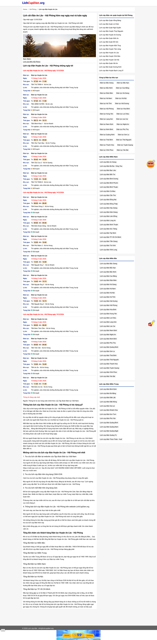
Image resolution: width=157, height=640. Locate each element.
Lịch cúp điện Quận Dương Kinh (110, 67)
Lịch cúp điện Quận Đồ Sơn (108, 42)
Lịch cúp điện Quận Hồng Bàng (110, 20)
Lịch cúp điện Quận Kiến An (109, 38)
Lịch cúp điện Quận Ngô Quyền (110, 28)
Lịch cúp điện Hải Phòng (31, 62)
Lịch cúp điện (32, 628)
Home (25, 9)
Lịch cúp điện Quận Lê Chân (109, 24)
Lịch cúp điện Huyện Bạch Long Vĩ (111, 71)
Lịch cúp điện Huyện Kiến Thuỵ (110, 45)
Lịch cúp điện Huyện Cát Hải (109, 60)
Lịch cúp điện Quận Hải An (108, 63)
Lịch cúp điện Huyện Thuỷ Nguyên (111, 31)
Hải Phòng (32, 9)
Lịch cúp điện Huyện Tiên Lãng (110, 49)
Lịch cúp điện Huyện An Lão (109, 53)
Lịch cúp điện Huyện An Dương (110, 35)
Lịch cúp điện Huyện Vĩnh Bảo (109, 56)
